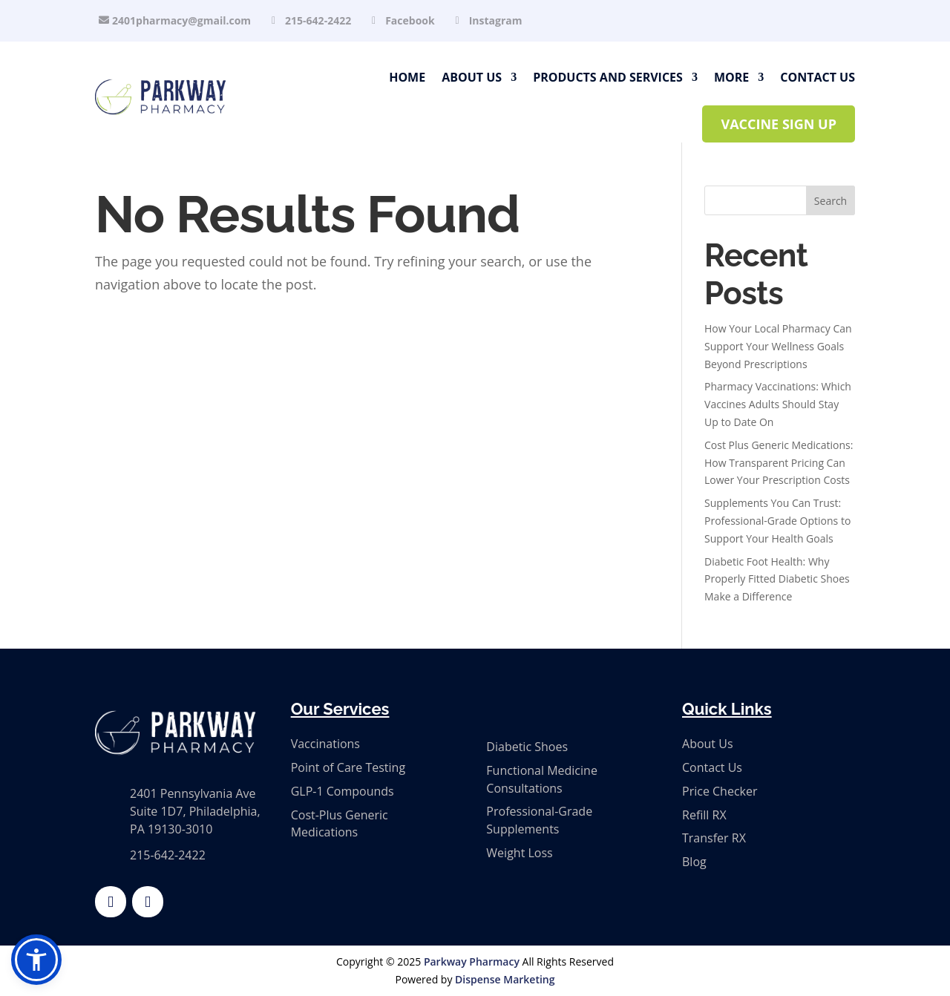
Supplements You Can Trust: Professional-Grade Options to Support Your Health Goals (777, 520)
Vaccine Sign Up (778, 124)
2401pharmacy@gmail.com (181, 20)
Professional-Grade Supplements (539, 820)
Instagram (495, 20)
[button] (36, 959)
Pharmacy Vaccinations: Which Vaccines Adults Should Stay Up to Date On (777, 404)
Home (407, 77)
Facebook (410, 20)
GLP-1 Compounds (342, 791)
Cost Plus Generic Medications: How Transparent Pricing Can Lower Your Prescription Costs (778, 463)
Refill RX (704, 815)
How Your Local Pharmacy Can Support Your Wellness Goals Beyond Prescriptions (778, 346)
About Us (472, 77)
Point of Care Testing (348, 767)
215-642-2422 (318, 20)
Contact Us (817, 77)
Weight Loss (519, 853)
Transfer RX (714, 838)
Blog (694, 862)
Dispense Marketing (504, 979)
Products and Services (608, 77)
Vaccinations (325, 743)
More (731, 77)
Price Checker (719, 791)
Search (830, 201)
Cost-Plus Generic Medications (339, 824)
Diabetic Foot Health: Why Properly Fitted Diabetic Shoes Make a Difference (777, 579)
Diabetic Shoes (527, 746)
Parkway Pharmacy (472, 961)
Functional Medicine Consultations (541, 779)
